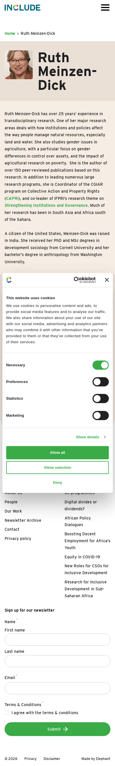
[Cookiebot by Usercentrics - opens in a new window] (71, 280)
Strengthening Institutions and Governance (46, 205)
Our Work (13, 511)
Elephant (103, 758)
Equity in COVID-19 (82, 557)
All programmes (80, 492)
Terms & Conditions (24, 704)
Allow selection (57, 467)
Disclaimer (52, 758)
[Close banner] (107, 280)
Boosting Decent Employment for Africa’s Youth (87, 541)
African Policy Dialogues (78, 521)
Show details (87, 437)
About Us (13, 492)
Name (11, 621)
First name (15, 630)
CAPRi (12, 198)
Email (11, 677)
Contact (12, 529)
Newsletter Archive (23, 520)
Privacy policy (18, 538)
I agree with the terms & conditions (44, 712)
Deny (57, 482)
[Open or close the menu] (105, 7)
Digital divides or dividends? (81, 505)
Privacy (30, 758)
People (11, 502)
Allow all (57, 452)
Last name (14, 651)
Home (10, 33)
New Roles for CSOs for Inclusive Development (87, 569)
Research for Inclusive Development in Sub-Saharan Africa (86, 589)
